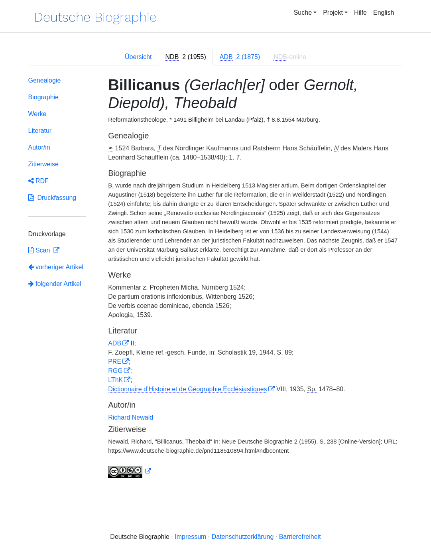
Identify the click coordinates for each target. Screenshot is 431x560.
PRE (114, 361)
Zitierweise (43, 164)
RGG (115, 370)
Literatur (40, 130)
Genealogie (44, 80)
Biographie (43, 97)
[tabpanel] (215, 279)
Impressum (190, 536)
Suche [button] (303, 12)
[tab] (186, 57)
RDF (38, 180)
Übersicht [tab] (138, 56)
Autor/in (39, 147)
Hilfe (360, 12)
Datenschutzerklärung (243, 536)
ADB (114, 343)
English (383, 12)
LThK (115, 380)
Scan (40, 250)
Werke (37, 113)
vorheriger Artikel (56, 267)
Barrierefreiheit (300, 536)
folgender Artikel (54, 283)
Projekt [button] (333, 12)
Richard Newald (130, 417)
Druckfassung (52, 197)
